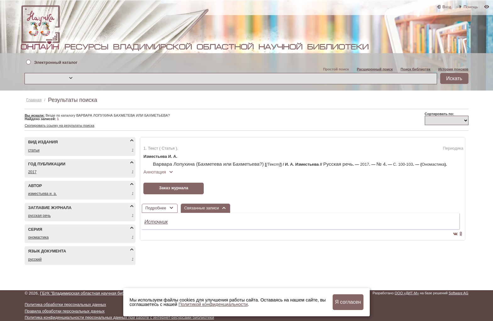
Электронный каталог (55, 63)
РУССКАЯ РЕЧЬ (39, 215)
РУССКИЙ (35, 259)
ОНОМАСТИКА (38, 237)
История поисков (453, 69)
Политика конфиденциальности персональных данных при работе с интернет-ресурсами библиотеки (119, 317)
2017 (32, 172)
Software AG (458, 293)
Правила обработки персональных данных (64, 311)
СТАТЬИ (33, 150)
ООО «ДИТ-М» (407, 293)
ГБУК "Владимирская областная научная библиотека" (90, 293)
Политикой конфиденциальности (213, 304)
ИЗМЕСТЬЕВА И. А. (42, 193)
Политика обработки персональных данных (65, 304)
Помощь (471, 6)
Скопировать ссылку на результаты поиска (59, 125)
